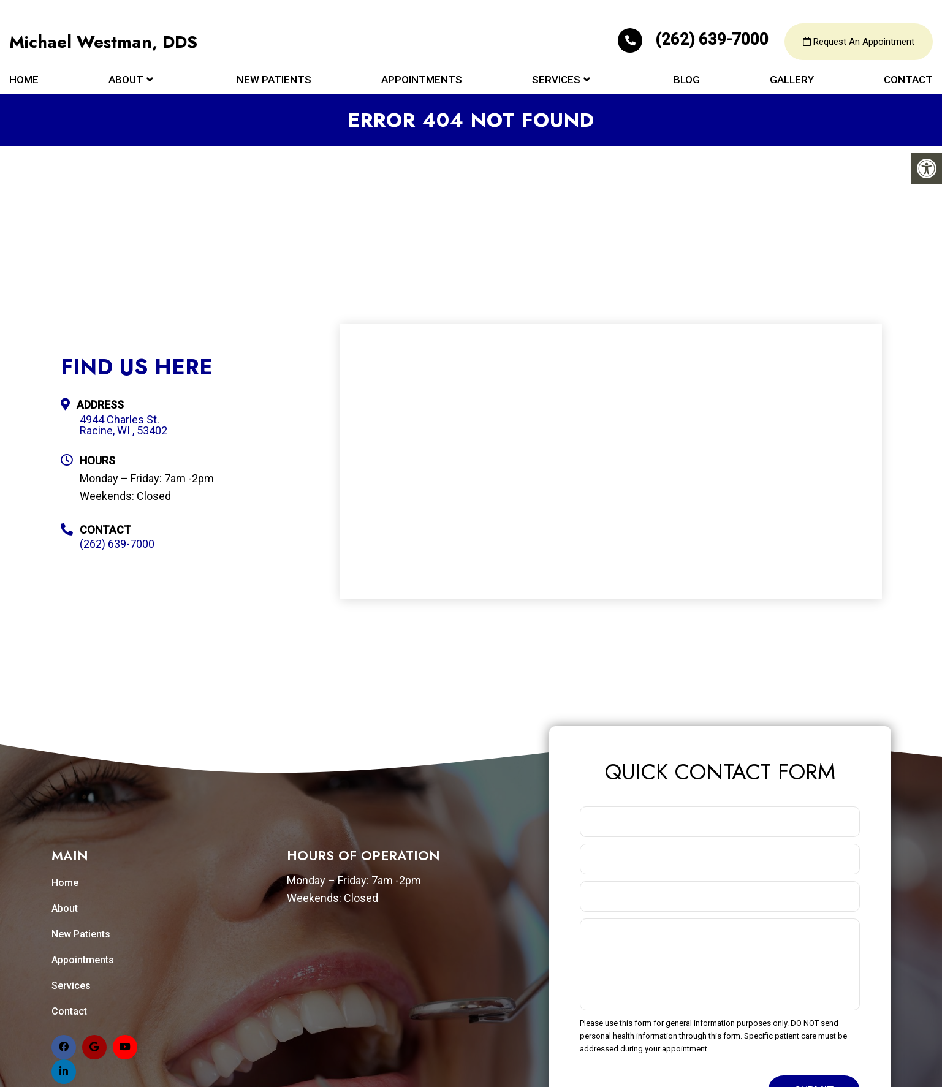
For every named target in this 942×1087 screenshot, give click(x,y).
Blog (687, 81)
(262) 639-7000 (695, 40)
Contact (908, 81)
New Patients (274, 81)
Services (556, 81)
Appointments (421, 81)
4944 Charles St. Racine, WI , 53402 (123, 425)
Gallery (792, 81)
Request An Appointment (858, 42)
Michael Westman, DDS (103, 42)
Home (24, 81)
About (125, 81)
